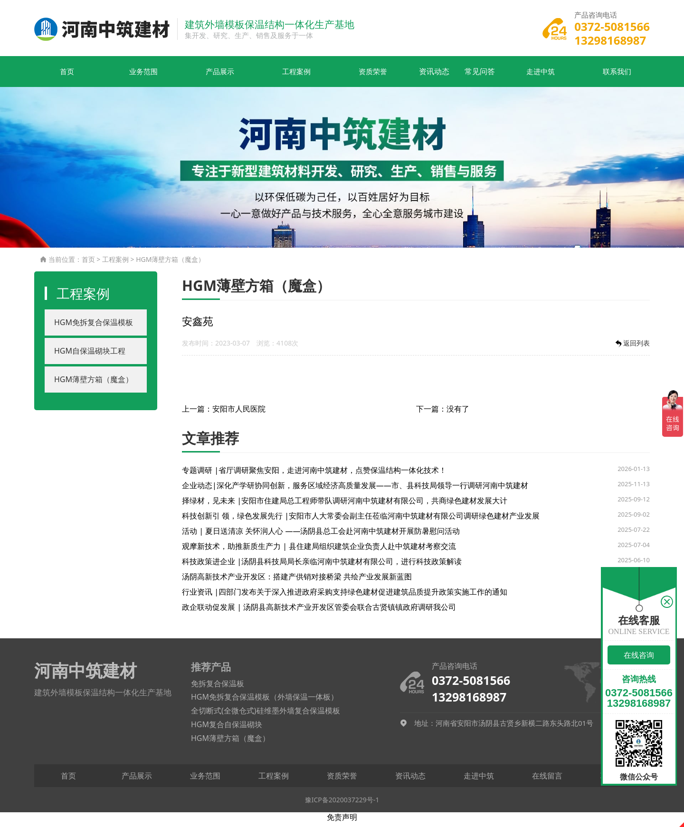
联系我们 (621, 76)
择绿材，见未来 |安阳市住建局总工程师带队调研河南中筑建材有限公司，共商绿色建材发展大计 (344, 505)
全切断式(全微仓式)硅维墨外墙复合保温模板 (265, 715)
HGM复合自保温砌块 (226, 729)
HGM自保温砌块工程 (89, 355)
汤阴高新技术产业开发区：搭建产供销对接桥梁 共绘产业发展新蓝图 (297, 581)
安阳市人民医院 (239, 413)
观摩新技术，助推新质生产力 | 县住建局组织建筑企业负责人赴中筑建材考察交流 (319, 550)
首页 (63, 76)
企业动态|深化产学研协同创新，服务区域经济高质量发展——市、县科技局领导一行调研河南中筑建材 (355, 489)
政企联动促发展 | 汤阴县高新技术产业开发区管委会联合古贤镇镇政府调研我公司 (319, 611)
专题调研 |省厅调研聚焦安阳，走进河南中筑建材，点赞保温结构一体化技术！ (314, 474)
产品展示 (203, 76)
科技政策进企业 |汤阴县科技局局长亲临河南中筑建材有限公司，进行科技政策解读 (322, 565)
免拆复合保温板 (217, 688)
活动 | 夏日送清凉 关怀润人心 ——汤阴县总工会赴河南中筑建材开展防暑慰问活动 (321, 535)
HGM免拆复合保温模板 (93, 327)
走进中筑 (551, 76)
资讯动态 (412, 76)
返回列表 (632, 348)
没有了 (457, 413)
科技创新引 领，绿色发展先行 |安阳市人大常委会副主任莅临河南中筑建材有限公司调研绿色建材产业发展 (361, 520)
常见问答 (481, 76)
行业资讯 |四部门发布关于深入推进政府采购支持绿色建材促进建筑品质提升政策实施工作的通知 (344, 596)
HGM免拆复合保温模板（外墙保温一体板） (264, 701)
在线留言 (547, 780)
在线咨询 (639, 655)
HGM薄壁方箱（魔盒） (170, 264)
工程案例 (272, 76)
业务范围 (133, 76)
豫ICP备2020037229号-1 (342, 803)
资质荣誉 (342, 76)
